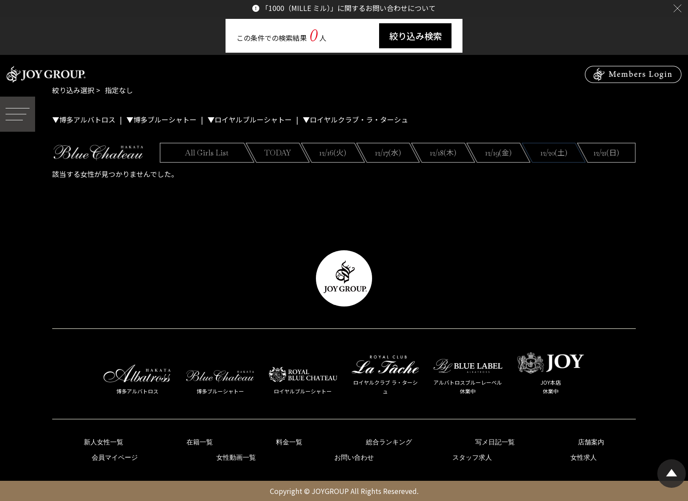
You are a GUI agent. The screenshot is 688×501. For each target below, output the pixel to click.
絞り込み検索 (415, 35)
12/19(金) (498, 153)
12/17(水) (388, 153)
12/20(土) (554, 153)
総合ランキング (389, 442)
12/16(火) (332, 153)
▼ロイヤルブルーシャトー (250, 119)
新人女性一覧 (103, 442)
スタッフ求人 (472, 457)
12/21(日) (606, 153)
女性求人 (583, 457)
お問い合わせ (354, 457)
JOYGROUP (330, 491)
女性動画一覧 (236, 457)
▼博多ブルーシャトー (161, 119)
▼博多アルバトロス (83, 119)
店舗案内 (591, 442)
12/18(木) (443, 153)
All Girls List (207, 153)
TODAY (277, 153)
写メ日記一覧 (495, 442)
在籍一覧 (199, 442)
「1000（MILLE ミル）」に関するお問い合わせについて (349, 8)
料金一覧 (289, 442)
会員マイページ (115, 457)
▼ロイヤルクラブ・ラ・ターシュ (355, 119)
